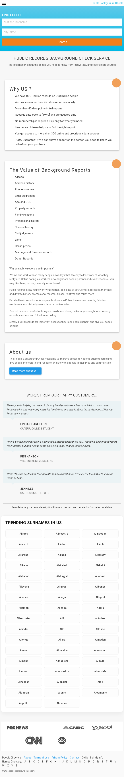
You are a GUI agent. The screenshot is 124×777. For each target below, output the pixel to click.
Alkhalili (100, 565)
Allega (62, 597)
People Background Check (106, 3)
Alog (100, 681)
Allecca (23, 597)
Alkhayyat (62, 576)
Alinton (62, 544)
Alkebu (24, 565)
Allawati (62, 586)
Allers (100, 607)
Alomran (23, 692)
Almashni (62, 650)
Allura (61, 639)
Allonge (23, 639)
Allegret (100, 597)
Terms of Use (41, 757)
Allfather (100, 618)
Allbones (100, 586)
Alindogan (100, 533)
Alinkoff (23, 544)
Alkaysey (100, 554)
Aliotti (100, 544)
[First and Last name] (62, 22)
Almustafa (100, 671)
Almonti (23, 660)
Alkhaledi (61, 565)
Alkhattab (23, 576)
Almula (100, 660)
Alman (24, 650)
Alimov (24, 533)
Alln (62, 629)
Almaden (100, 639)
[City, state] (62, 32)
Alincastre (62, 533)
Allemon (24, 607)
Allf (62, 618)
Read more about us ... (25, 370)
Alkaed (62, 554)
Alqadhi (23, 703)
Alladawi (100, 576)
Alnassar (23, 681)
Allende (62, 607)
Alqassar (62, 703)
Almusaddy (62, 671)
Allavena (24, 586)
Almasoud (100, 650)
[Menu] (4, 3)
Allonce (100, 629)
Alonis (62, 692)
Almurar (24, 671)
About (27, 757)
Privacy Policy (59, 757)
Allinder (23, 629)
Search (62, 42)
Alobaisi (62, 681)
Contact (74, 757)
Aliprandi (23, 554)
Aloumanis (100, 692)
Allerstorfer (24, 618)
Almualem (62, 660)
